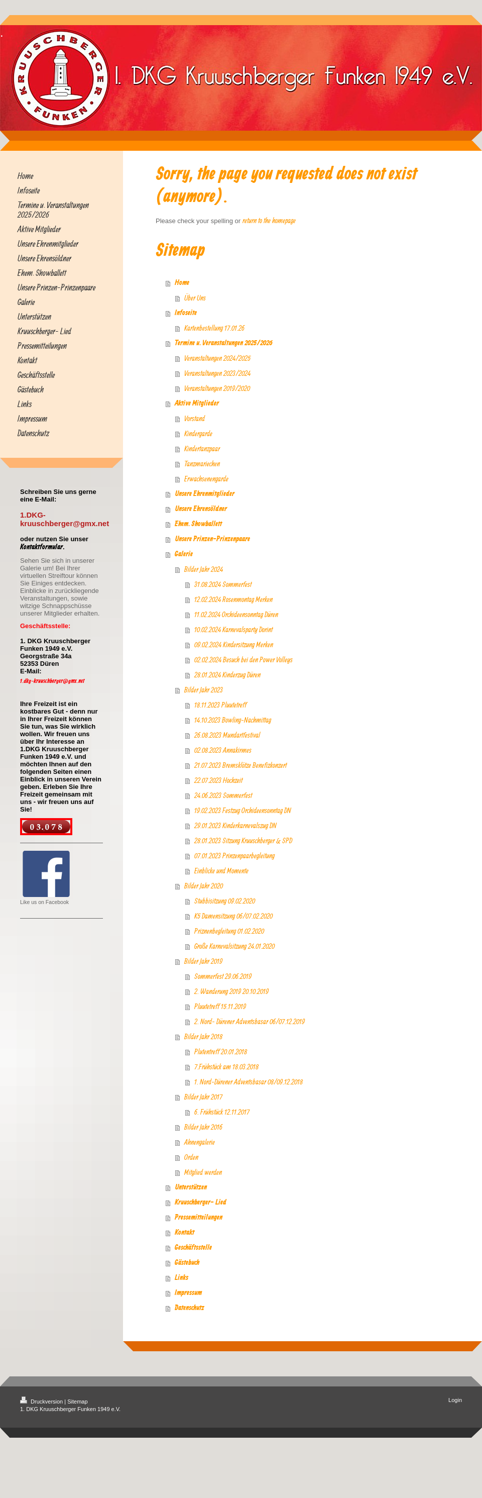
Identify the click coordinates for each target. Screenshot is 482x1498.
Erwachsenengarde (206, 478)
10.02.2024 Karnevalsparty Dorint (233, 629)
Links (181, 1277)
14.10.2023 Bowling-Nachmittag (232, 720)
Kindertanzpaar (202, 448)
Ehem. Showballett (198, 524)
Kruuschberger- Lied (200, 1202)
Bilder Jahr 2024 (203, 569)
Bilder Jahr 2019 (203, 961)
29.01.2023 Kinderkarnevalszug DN (235, 825)
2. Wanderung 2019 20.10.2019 (231, 991)
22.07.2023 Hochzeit (218, 780)
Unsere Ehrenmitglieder (204, 493)
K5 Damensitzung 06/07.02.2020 (233, 916)
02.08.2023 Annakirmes (223, 750)
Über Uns (195, 297)
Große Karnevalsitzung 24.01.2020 (234, 946)
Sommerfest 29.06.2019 (223, 976)
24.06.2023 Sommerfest (223, 795)
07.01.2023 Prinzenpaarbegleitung (234, 855)
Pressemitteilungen (198, 1217)
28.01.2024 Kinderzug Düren (227, 674)
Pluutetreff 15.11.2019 (220, 1006)
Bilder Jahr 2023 (203, 689)
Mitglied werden (203, 1172)
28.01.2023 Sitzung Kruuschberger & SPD (243, 840)
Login (455, 1400)
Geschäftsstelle (193, 1247)
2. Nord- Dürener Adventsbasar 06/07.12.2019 (249, 1021)
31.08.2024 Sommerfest (223, 584)
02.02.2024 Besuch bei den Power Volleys (243, 659)
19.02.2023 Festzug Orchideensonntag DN (242, 810)
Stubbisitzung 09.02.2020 (224, 900)
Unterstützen (191, 1187)
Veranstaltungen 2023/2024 (217, 373)
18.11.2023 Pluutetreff (220, 705)
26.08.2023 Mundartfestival (227, 735)
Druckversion (42, 1402)
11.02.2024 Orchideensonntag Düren (236, 614)
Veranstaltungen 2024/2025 (217, 358)
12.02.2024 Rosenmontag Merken (233, 599)
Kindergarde (198, 433)
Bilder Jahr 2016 (203, 1127)
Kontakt (184, 1232)
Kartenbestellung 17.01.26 (214, 328)
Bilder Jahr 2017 (203, 1096)
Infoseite (186, 313)
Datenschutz (189, 1308)
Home (182, 282)
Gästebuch (187, 1262)
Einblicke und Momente (221, 870)
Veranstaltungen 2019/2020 (217, 388)
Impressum (188, 1292)
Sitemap (77, 1402)
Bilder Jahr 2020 (203, 885)
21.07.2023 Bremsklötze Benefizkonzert (240, 765)
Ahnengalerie (199, 1142)
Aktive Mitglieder (197, 403)
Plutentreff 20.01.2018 (220, 1051)
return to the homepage (269, 220)
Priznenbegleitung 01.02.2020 (229, 931)
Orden (191, 1157)
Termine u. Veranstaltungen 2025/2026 (224, 343)
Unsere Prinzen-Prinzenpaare (212, 539)
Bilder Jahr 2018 (203, 1036)
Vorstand (194, 418)
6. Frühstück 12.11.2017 (222, 1112)
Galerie (184, 554)
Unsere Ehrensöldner (201, 509)
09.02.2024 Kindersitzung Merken (233, 644)
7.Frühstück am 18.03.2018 (226, 1066)
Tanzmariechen (202, 463)
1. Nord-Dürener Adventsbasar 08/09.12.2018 (248, 1081)
